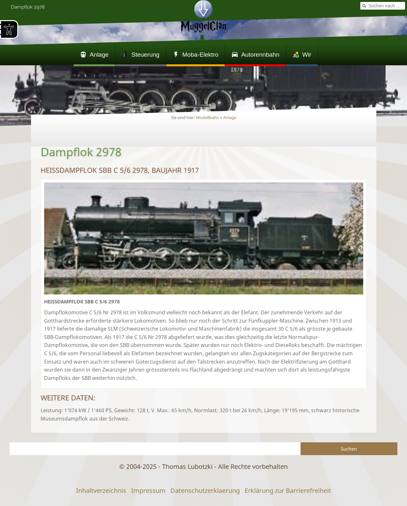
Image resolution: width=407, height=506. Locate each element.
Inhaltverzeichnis (101, 490)
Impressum (148, 490)
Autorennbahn (255, 54)
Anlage (94, 54)
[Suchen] (155, 448)
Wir (302, 54)
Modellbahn (207, 117)
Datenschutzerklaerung (205, 490)
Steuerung (141, 54)
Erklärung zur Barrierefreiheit (288, 490)
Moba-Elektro (195, 54)
